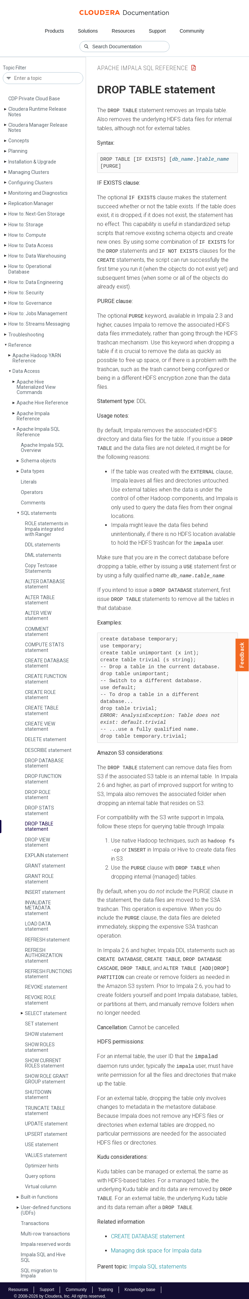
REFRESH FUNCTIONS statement (48, 974)
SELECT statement (46, 1013)
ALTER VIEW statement (38, 615)
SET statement (41, 1023)
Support (157, 31)
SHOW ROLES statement (40, 1047)
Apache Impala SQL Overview (42, 447)
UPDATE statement (46, 1123)
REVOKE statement (46, 987)
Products (54, 31)
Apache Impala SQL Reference (38, 431)
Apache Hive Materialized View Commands (36, 387)
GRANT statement (45, 866)
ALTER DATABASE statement (45, 584)
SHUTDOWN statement (38, 1094)
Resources (123, 31)
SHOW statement (44, 1034)
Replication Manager (30, 203)
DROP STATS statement (39, 810)
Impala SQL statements (158, 1261)
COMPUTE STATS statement (44, 647)
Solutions (88, 31)
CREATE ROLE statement (40, 694)
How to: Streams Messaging (39, 324)
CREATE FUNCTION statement (46, 678)
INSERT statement (45, 892)
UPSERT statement (46, 1134)
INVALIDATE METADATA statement (38, 908)
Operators (32, 492)
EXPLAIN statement (46, 855)
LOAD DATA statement (38, 926)
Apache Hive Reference (42, 402)
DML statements (43, 555)
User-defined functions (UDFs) (46, 1210)
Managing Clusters (28, 172)
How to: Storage (25, 224)
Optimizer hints (42, 1165)
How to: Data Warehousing (37, 256)
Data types (32, 471)
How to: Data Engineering (35, 282)
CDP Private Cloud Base (34, 98)
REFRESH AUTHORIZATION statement (43, 955)
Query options (40, 1176)
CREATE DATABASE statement (47, 663)
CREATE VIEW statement (40, 726)
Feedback (242, 655)
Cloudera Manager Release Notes (38, 127)
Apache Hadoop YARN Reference (36, 358)
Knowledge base (139, 1284)
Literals (29, 482)
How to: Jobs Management (37, 313)
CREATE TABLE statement (42, 710)
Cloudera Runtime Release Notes (37, 111)
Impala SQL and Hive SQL (43, 1257)
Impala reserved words (46, 1244)
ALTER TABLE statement (40, 600)
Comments (33, 502)
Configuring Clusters (30, 182)
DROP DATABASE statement (44, 763)
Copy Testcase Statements (41, 568)
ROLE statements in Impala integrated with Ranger (46, 529)
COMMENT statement (37, 631)
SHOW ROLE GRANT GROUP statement (47, 1078)
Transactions (35, 1223)
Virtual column (41, 1186)
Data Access (26, 371)
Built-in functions (39, 1197)
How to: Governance (30, 303)
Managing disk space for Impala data (156, 1246)
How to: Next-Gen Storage (36, 214)
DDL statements (42, 544)
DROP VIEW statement (37, 842)
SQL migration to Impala (39, 1273)
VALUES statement (46, 1155)
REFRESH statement (47, 939)
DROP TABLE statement (39, 826)
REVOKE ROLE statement (40, 1000)
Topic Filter (14, 67)
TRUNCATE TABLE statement (45, 1110)
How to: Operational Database (29, 268)
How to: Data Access (30, 245)
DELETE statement (45, 739)
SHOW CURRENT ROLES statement (44, 1063)
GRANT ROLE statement (39, 878)
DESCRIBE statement (48, 750)
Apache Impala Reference (33, 416)
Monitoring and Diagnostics (38, 193)
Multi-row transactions (45, 1234)
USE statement (41, 1144)
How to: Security (26, 292)
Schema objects (38, 460)
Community (192, 31)
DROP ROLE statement (38, 794)
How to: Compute (27, 235)
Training (105, 1284)
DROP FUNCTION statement (43, 778)
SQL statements (39, 513)
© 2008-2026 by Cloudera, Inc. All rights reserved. (60, 1291)
